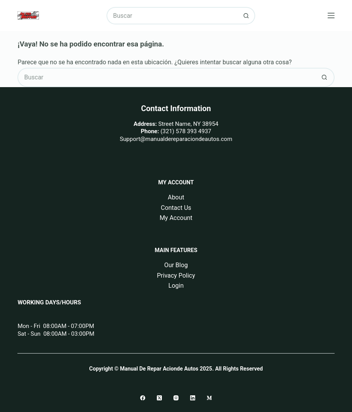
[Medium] (209, 397)
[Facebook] (142, 397)
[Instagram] (176, 397)
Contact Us (176, 207)
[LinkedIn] (192, 397)
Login (176, 285)
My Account (176, 217)
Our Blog (176, 265)
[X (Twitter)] (159, 397)
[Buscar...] (172, 15)
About (176, 197)
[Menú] (331, 15)
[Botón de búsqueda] (246, 15)
